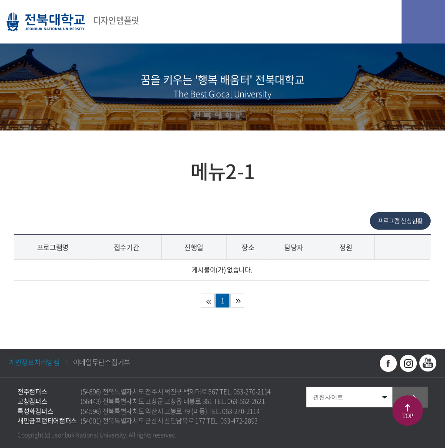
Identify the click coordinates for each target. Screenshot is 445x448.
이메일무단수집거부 (101, 362)
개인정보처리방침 (34, 362)
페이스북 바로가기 (388, 363)
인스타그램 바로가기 (408, 363)
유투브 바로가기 (427, 363)
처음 (208, 301)
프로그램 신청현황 (400, 220)
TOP (407, 416)
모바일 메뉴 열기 (423, 21)
